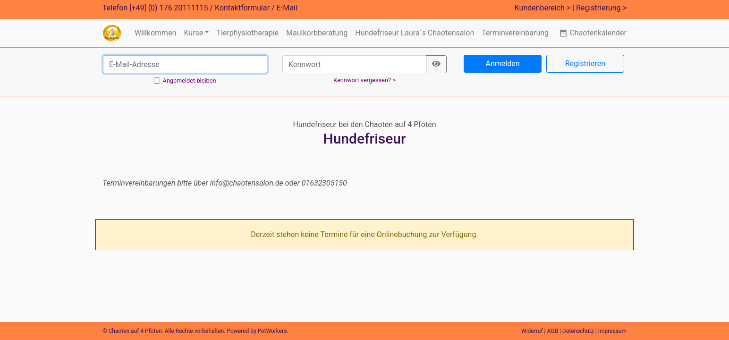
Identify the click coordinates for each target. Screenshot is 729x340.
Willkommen (155, 32)
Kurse (193, 32)
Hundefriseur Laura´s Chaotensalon (414, 32)
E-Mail (287, 7)
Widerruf (532, 331)
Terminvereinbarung (515, 32)
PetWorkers (272, 331)
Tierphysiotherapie (247, 32)
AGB (552, 331)
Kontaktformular (242, 7)
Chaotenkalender (593, 32)
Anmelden (502, 63)
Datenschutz (578, 331)
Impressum (612, 331)
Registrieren (585, 63)
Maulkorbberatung (317, 32)
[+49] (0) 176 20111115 (168, 7)
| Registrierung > (599, 7)
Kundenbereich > (543, 7)
